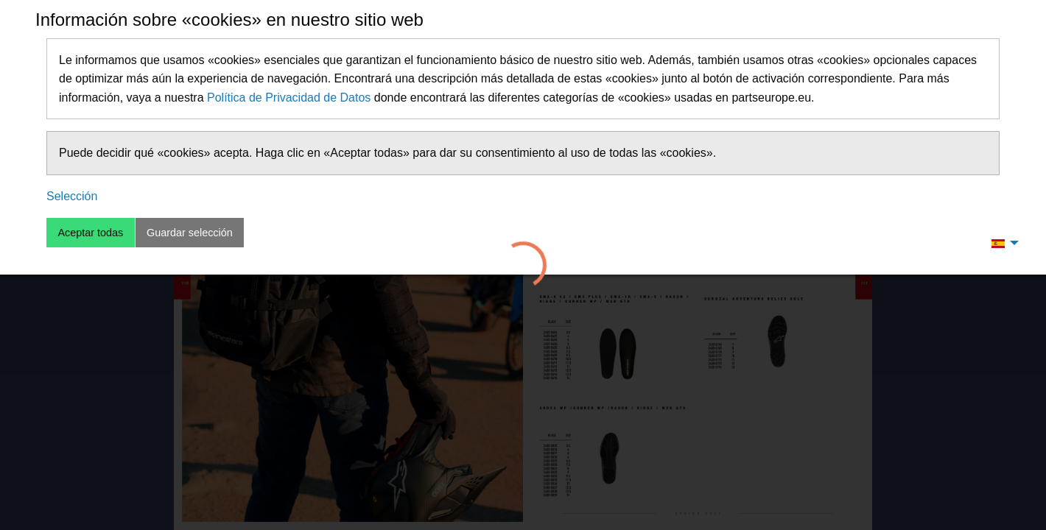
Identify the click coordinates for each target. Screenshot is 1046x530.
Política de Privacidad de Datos (289, 97)
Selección (71, 196)
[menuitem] (1001, 243)
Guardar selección (190, 233)
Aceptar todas (90, 233)
